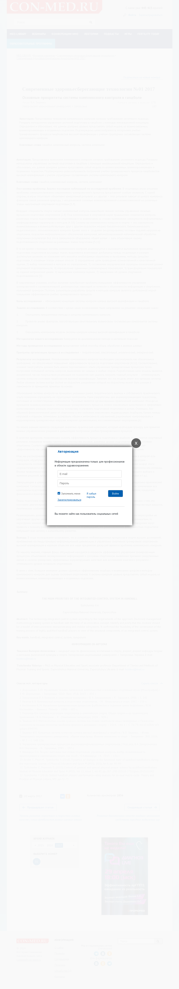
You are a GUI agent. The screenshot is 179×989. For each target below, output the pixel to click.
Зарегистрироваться (69, 499)
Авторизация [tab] (68, 451)
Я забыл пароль (91, 495)
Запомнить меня (70, 493)
